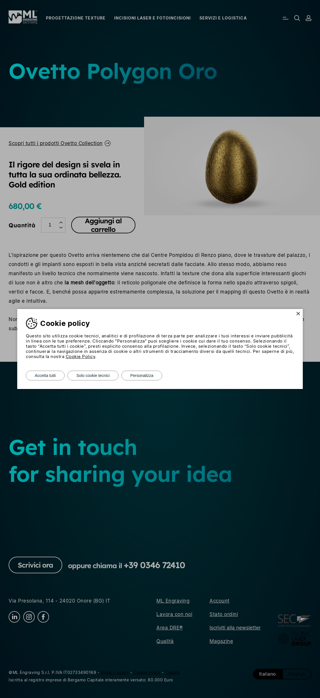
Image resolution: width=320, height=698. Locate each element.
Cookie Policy (80, 356)
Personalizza (141, 375)
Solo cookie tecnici (93, 375)
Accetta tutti (45, 375)
